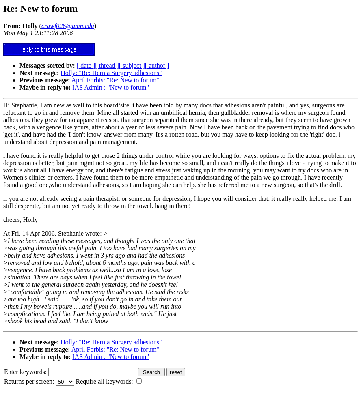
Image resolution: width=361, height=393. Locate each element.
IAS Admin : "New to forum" (110, 87)
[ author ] (157, 65)
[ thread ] (107, 65)
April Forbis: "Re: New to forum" (115, 80)
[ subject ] (132, 65)
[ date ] (86, 65)
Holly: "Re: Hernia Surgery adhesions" (111, 72)
